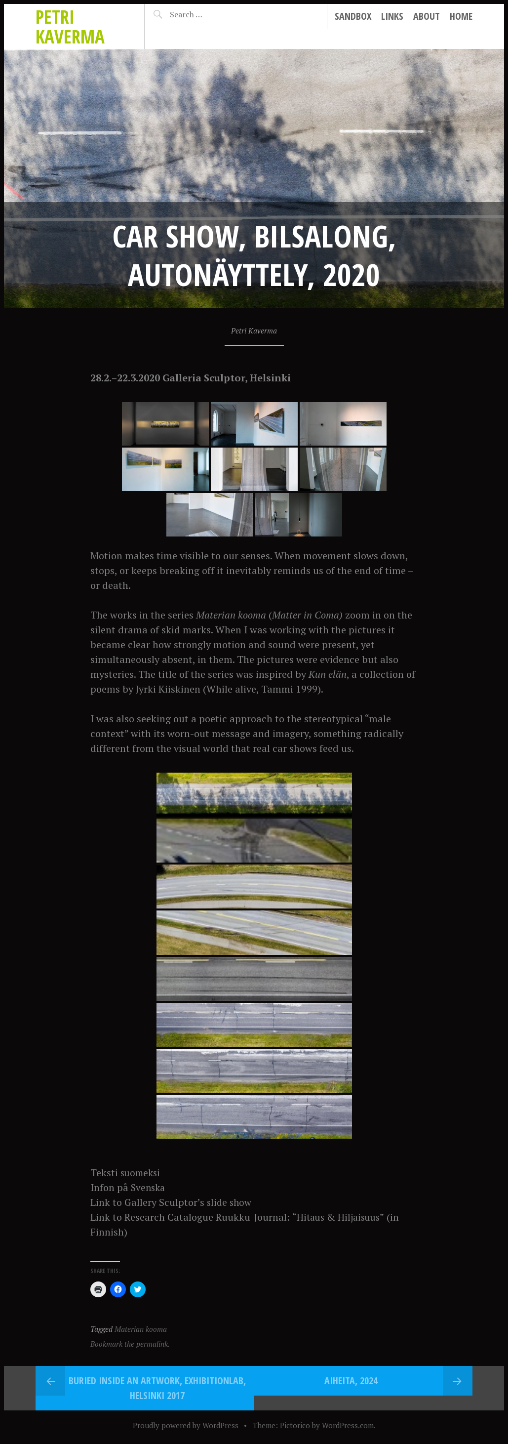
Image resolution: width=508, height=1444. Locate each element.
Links (392, 16)
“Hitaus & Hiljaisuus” (340, 1217)
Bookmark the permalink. (130, 1344)
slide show (230, 1202)
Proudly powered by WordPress (185, 1425)
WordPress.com (348, 1425)
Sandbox (353, 16)
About (426, 16)
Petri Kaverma (70, 26)
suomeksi (141, 1172)
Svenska (149, 1187)
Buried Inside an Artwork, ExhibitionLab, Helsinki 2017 (157, 1388)
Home (461, 16)
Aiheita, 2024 (351, 1380)
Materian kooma (141, 1329)
